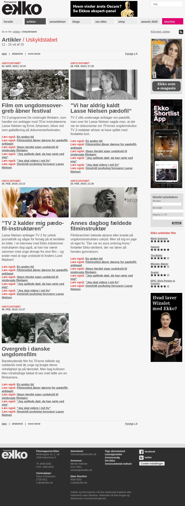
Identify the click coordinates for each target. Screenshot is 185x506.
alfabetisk (17, 53)
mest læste (34, 53)
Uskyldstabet (29, 31)
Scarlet (155, 272)
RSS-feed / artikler (160, 31)
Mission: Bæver (159, 264)
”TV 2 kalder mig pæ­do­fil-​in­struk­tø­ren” (33, 226)
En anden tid (25, 136)
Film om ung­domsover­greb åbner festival (32, 108)
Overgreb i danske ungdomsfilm (26, 351)
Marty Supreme (159, 238)
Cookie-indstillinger (152, 463)
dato (4, 53)
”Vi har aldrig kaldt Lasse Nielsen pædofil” (101, 108)
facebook (147, 452)
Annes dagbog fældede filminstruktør (101, 226)
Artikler (16, 31)
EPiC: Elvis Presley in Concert (163, 282)
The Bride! (156, 255)
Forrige (129, 53)
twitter (145, 457)
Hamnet (155, 247)
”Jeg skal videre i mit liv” (34, 160)
